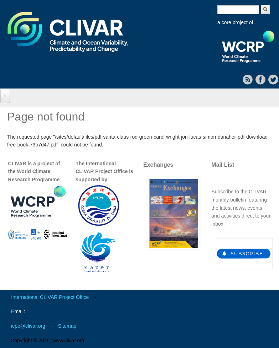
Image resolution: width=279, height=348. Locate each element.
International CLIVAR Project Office (50, 297)
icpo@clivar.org (28, 326)
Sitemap (67, 326)
